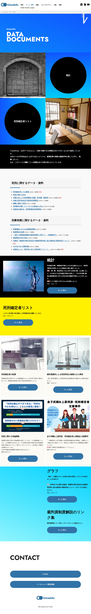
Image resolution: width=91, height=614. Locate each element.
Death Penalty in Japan (27, 8)
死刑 (22, 5)
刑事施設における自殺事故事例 (24, 229)
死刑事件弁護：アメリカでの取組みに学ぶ (28, 206)
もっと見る (62, 290)
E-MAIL (45, 574)
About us (88, 4)
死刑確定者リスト (23, 121)
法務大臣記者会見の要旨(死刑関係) (25, 200)
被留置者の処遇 (18, 232)
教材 (60, 5)
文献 (55, 5)
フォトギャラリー (46, 5)
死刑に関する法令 (19, 195)
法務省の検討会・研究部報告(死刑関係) (27, 209)
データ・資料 (30, 5)
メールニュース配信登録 (85, 4)
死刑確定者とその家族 (21, 192)
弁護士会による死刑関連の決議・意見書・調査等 (30, 198)
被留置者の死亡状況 (20, 238)
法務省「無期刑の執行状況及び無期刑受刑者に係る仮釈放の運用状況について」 (42, 241)
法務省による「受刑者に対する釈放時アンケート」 (31, 249)
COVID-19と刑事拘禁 (21, 246)
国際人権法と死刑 (19, 203)
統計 (68, 75)
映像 (37, 5)
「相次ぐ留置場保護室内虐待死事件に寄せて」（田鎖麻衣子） (35, 235)
